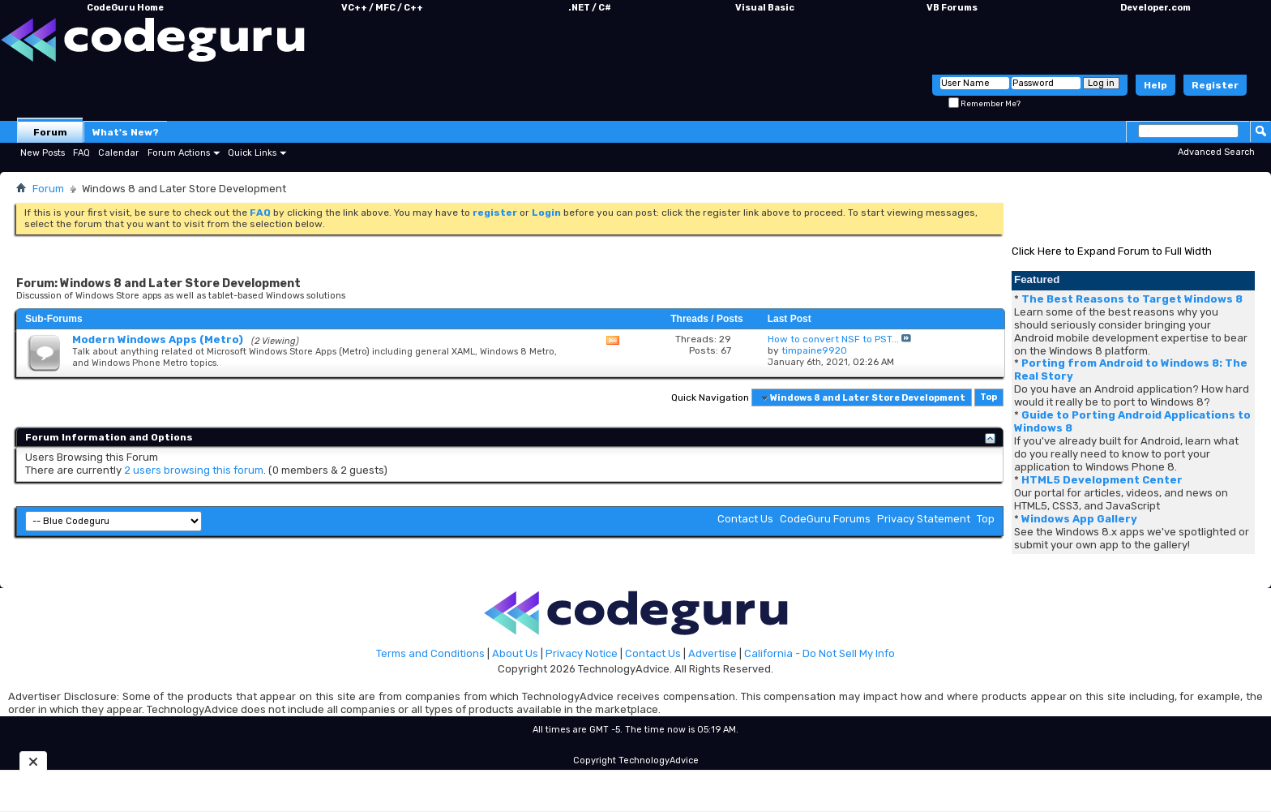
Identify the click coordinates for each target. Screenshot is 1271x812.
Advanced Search (1216, 152)
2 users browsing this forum (193, 470)
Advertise (712, 653)
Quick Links (252, 153)
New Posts (42, 153)
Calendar (118, 153)
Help (1155, 85)
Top (988, 398)
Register (1215, 85)
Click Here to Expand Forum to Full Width (1112, 251)
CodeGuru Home (125, 7)
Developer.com (1155, 7)
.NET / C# (589, 7)
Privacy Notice (582, 653)
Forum (50, 132)
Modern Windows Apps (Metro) (157, 339)
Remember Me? (984, 104)
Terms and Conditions (430, 653)
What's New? (125, 132)
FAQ (81, 153)
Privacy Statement (923, 519)
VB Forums (952, 7)
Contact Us (745, 519)
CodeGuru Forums (825, 519)
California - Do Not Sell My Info (819, 653)
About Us (515, 653)
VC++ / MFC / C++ (382, 7)
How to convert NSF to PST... (833, 339)
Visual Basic (764, 7)
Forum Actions (179, 153)
